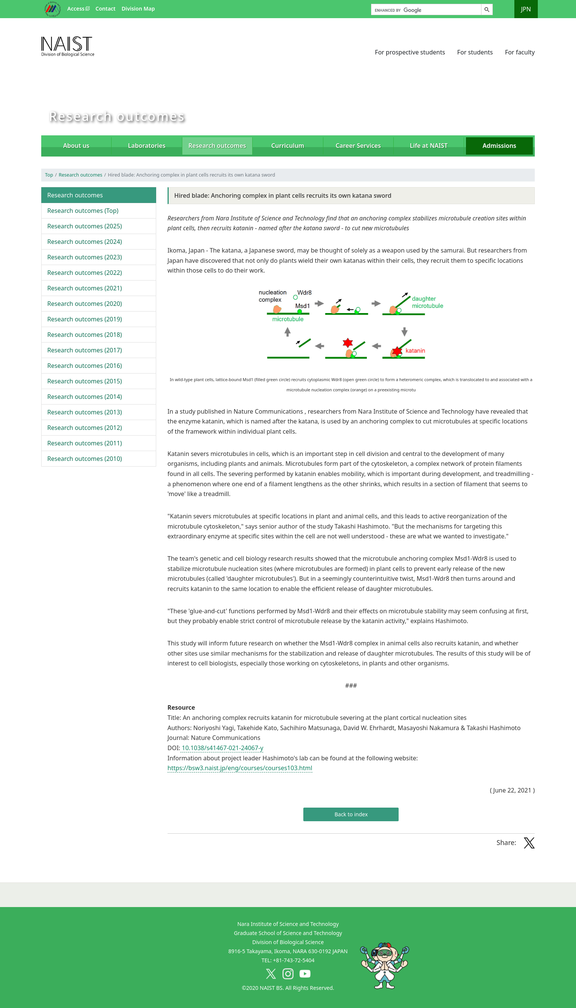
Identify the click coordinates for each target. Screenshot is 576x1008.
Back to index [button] (351, 814)
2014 (84, 396)
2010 (84, 458)
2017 (84, 350)
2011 (84, 443)
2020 (84, 303)
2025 (84, 226)
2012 (84, 427)
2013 (84, 412)
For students (475, 52)
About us (76, 145)
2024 (84, 241)
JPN (526, 9)
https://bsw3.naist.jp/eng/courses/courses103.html (240, 768)
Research (217, 145)
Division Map (138, 8)
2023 (84, 257)
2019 (84, 319)
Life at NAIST (429, 145)
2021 (84, 288)
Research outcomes (80, 175)
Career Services (358, 145)
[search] (426, 10)
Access (75, 8)
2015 (84, 381)
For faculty (520, 52)
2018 (84, 334)
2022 (84, 272)
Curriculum (287, 145)
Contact (105, 8)
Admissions (499, 145)
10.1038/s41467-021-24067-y (222, 748)
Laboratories (147, 145)
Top (49, 175)
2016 (84, 365)
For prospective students (410, 52)
